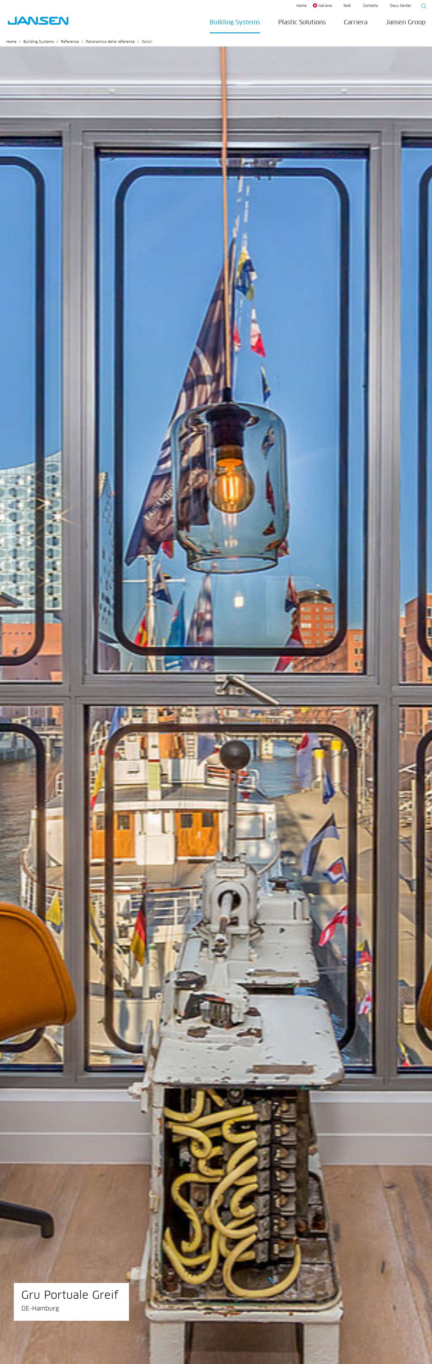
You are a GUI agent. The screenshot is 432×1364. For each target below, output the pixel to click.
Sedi (347, 6)
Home (301, 6)
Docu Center (400, 6)
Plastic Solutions (302, 23)
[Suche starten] (421, 7)
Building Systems (235, 23)
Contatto (370, 6)
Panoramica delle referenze (110, 42)
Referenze (70, 42)
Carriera (356, 23)
